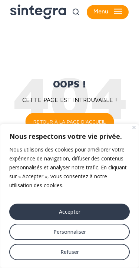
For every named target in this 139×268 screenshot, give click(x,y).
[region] (69, 196)
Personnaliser (69, 231)
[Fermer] (134, 127)
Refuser (69, 251)
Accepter (69, 211)
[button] (108, 12)
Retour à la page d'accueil (69, 121)
